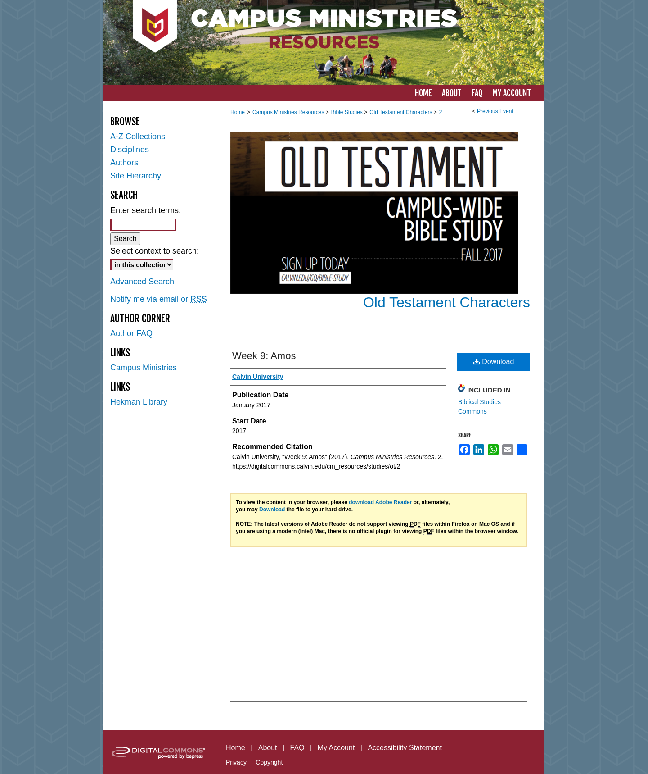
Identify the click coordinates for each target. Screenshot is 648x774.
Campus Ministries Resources (289, 112)
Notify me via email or (158, 299)
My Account (336, 747)
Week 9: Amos (264, 355)
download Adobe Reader (380, 502)
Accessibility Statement (405, 747)
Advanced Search (142, 281)
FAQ (297, 747)
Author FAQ (131, 333)
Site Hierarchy (135, 175)
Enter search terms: (145, 210)
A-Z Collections (137, 136)
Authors (124, 162)
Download (493, 361)
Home (237, 112)
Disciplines (129, 149)
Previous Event (495, 111)
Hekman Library (138, 401)
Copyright (269, 762)
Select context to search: (154, 250)
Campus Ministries (143, 367)
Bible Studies (347, 112)
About (267, 747)
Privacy (236, 762)
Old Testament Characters (401, 112)
